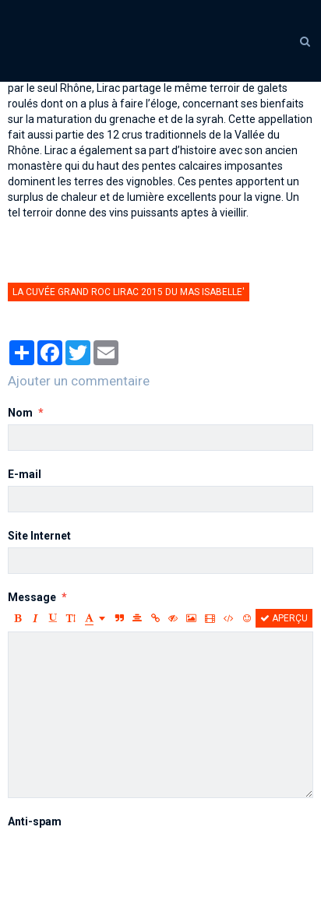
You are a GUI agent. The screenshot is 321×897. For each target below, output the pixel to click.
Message (32, 597)
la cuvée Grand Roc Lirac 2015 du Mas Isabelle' (128, 292)
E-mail (24, 474)
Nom (20, 412)
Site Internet (39, 535)
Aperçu (284, 618)
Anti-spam (35, 821)
